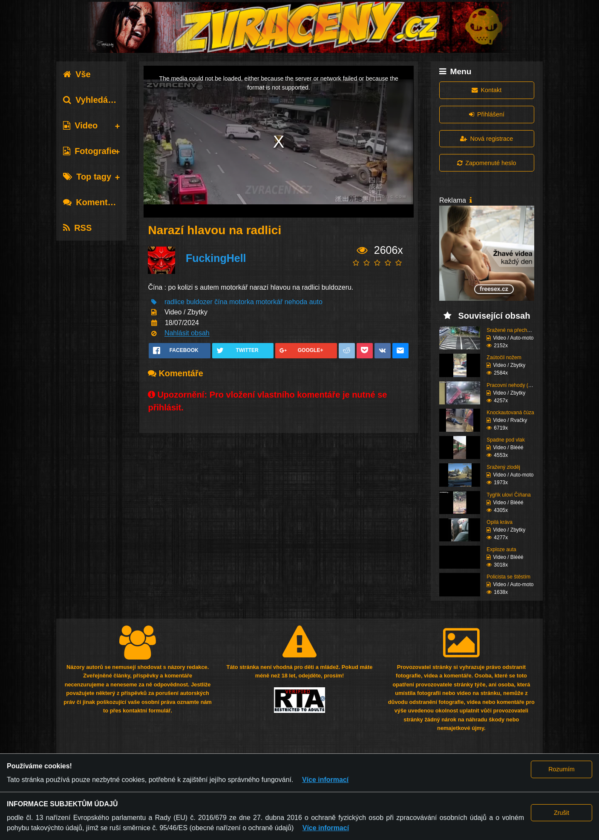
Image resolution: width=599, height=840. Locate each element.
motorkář (269, 301)
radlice (174, 301)
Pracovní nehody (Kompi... (517, 385)
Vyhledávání (94, 100)
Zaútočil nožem (504, 357)
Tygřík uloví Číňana (508, 495)
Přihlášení (486, 114)
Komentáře (91, 202)
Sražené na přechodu (511, 330)
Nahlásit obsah (187, 333)
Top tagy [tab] (87, 176)
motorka (241, 301)
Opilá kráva (500, 522)
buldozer (199, 301)
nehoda (296, 301)
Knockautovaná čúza (510, 413)
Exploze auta (501, 549)
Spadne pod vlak (505, 440)
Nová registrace (486, 138)
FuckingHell (216, 258)
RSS (77, 228)
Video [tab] (80, 125)
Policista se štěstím (508, 577)
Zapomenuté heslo (486, 163)
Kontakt (486, 90)
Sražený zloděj (503, 467)
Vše (77, 74)
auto (316, 301)
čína (220, 301)
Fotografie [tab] (89, 151)
